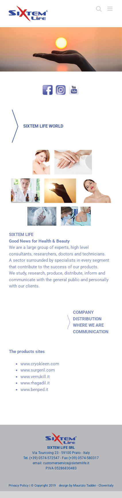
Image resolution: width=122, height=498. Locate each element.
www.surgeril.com (35, 370)
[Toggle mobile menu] (110, 9)
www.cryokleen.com (37, 363)
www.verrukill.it (33, 376)
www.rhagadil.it (33, 383)
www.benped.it (32, 389)
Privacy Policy (18, 485)
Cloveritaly (105, 485)
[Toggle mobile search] (99, 9)
